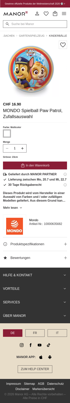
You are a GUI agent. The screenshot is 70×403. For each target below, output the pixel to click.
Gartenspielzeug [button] (32, 35)
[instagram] (21, 345)
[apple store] (41, 357)
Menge (6, 142)
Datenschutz (55, 383)
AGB (41, 383)
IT (57, 333)
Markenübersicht (43, 389)
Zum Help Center (35, 369)
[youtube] (39, 345)
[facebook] (30, 345)
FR (35, 333)
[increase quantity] (22, 148)
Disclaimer (22, 389)
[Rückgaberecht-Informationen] (65, 185)
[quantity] (14, 148)
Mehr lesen (13, 208)
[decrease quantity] (7, 148)
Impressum (13, 383)
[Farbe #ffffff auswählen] (7, 133)
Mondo (33, 220)
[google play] (50, 357)
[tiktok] (48, 345)
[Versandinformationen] (65, 174)
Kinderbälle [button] (58, 35)
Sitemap (29, 383)
